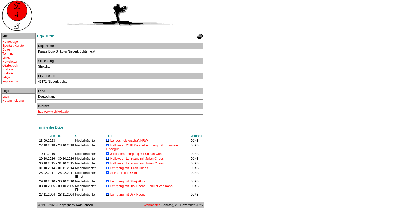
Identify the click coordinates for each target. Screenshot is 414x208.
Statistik (7, 73)
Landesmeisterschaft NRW (129, 141)
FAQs (6, 77)
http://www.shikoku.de (53, 112)
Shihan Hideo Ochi (123, 173)
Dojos (6, 49)
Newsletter (9, 61)
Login (6, 96)
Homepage (10, 42)
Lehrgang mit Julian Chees (129, 168)
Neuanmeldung (13, 100)
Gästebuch (10, 65)
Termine (8, 53)
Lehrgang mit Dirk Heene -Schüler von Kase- (141, 186)
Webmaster (151, 205)
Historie (7, 69)
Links (6, 57)
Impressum (10, 81)
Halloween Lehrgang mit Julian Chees (137, 158)
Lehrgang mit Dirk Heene (127, 194)
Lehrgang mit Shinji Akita (127, 181)
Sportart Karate (13, 46)
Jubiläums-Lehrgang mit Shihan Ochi (136, 154)
